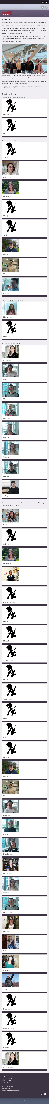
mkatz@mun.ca (8, 1088)
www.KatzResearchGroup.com (13, 1090)
